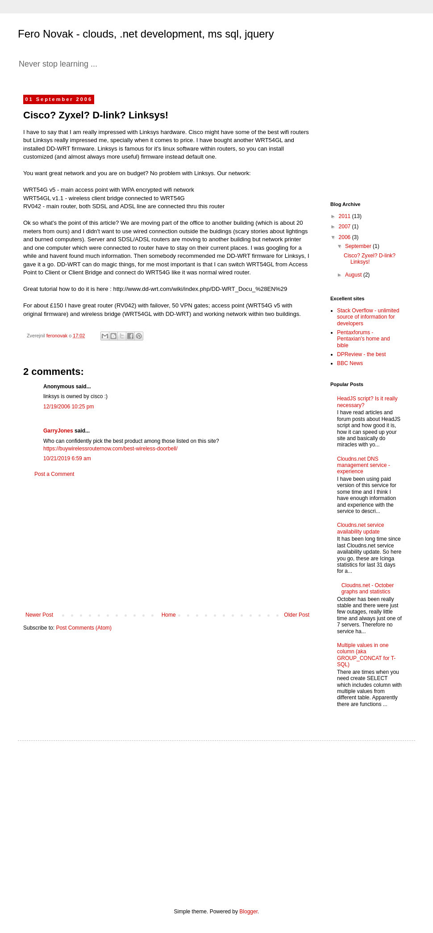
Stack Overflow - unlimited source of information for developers (368, 317)
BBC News (350, 363)
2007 (345, 226)
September (359, 246)
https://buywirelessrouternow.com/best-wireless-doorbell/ (110, 448)
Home (169, 615)
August (354, 275)
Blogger (248, 911)
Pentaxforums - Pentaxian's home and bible (363, 339)
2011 (345, 216)
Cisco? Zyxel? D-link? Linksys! (370, 258)
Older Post (296, 615)
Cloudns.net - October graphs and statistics (367, 588)
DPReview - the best (361, 354)
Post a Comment (54, 474)
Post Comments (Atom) (84, 628)
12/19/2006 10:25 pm (68, 406)
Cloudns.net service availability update (360, 528)
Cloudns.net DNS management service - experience (363, 465)
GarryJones (58, 431)
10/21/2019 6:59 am (67, 458)
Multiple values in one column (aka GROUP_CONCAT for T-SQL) (366, 655)
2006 (345, 237)
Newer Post (39, 615)
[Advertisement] (167, 545)
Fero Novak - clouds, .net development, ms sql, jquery (146, 34)
